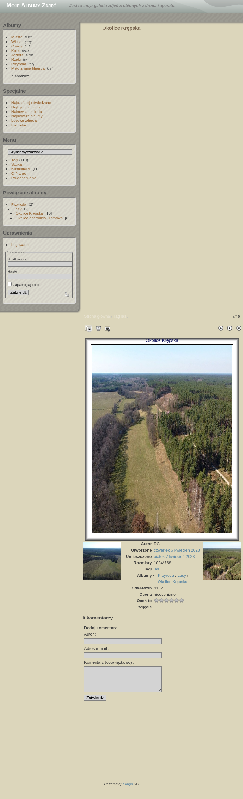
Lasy (18, 209)
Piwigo (128, 788)
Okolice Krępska (29, 213)
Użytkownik (17, 259)
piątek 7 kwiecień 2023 (174, 556)
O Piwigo (18, 173)
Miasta (16, 37)
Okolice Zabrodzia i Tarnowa (39, 218)
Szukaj (16, 164)
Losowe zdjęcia (24, 120)
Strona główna (97, 316)
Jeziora (17, 55)
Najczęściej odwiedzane (31, 103)
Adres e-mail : (96, 648)
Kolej (15, 50)
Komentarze (21, 169)
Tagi (14, 160)
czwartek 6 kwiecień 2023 (177, 550)
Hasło (12, 271)
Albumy (12, 25)
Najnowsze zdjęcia (26, 111)
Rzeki (16, 59)
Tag (116, 316)
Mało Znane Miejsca (28, 68)
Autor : (90, 634)
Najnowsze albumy (27, 116)
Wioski (16, 42)
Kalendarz (19, 125)
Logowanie (20, 244)
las (123, 316)
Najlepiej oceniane (26, 107)
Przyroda (18, 64)
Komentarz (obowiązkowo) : (109, 662)
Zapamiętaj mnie (24, 285)
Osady (16, 46)
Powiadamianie (24, 178)
